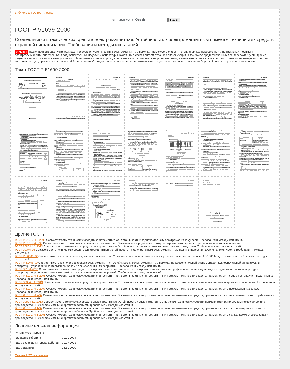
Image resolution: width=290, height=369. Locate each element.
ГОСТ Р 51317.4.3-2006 (30, 240)
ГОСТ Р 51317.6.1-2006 (30, 314)
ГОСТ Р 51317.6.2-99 (28, 295)
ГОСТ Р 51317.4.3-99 (28, 243)
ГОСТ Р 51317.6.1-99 (28, 308)
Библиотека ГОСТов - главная (34, 12)
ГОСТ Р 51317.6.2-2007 (30, 288)
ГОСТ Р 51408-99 (26, 262)
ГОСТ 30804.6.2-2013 (29, 282)
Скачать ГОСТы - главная (31, 355)
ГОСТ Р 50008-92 (26, 256)
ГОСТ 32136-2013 (26, 269)
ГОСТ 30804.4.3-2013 (29, 246)
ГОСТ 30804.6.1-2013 (29, 301)
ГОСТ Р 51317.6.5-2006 (30, 275)
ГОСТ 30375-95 (25, 249)
